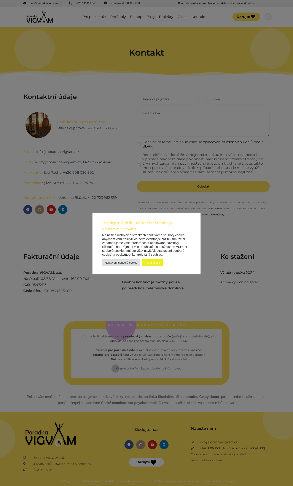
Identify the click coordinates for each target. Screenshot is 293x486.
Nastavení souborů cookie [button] (121, 262)
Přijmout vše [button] (152, 262)
